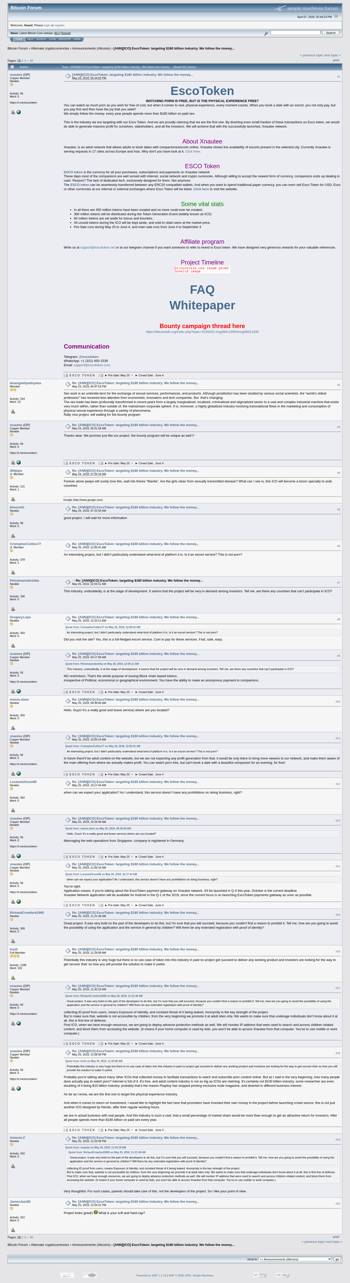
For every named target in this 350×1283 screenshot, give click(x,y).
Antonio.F (17, 1138)
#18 (338, 1053)
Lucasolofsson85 (23, 782)
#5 (338, 509)
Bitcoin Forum (18, 48)
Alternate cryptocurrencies (50, 48)
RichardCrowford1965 (27, 913)
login (47, 25)
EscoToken (202, 90)
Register (65, 39)
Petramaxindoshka (24, 580)
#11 (338, 738)
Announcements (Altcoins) (91, 48)
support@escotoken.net (97, 247)
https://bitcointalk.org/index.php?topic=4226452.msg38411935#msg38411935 (202, 332)
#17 (338, 988)
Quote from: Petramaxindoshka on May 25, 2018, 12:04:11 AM (102, 663)
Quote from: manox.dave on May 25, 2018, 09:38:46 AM (98, 828)
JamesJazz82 (20, 1201)
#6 (338, 546)
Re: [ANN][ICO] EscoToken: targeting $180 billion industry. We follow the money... (135, 383)
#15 (338, 914)
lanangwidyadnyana (25, 383)
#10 (338, 701)
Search (41, 39)
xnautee (16, 75)
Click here (192, 151)
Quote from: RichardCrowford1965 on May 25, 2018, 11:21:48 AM (104, 996)
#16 (338, 951)
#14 (338, 866)
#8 (338, 619)
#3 (338, 427)
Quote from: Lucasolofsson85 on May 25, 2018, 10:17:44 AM (101, 874)
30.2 (57, 33)
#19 (338, 1139)
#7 (338, 582)
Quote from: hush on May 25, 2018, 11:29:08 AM (93, 1061)
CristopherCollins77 (25, 544)
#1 (338, 76)
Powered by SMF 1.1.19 (151, 1275)
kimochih (17, 507)
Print (336, 60)
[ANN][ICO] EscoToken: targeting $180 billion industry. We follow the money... (174, 48)
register (59, 25)
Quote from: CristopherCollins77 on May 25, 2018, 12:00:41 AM (103, 627)
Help (31, 39)
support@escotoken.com (92, 365)
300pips (16, 471)
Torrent (65, 33)
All (31, 60)
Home (19, 39)
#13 (338, 820)
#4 (338, 472)
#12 (338, 783)
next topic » (332, 55)
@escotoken (88, 357)
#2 (338, 384)
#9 (338, 655)
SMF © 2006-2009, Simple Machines (191, 1275)
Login (52, 39)
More (77, 39)
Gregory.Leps (20, 617)
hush (14, 949)
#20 (338, 1203)
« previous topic (311, 55)
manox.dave (19, 699)
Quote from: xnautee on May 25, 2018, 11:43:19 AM (95, 1147)
